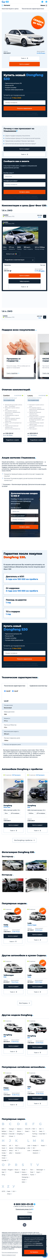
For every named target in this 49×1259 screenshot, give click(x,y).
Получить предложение (24, 108)
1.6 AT (16, 691)
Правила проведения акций (9, 1255)
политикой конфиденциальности (20, 533)
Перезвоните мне (24, 1218)
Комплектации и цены (10, 9)
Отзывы (29, 1212)
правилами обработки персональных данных (27, 114)
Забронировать (24, 281)
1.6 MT (8, 691)
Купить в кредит (24, 64)
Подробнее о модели (12, 440)
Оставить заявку (24, 192)
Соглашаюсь (34, 1252)
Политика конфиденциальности (10, 1252)
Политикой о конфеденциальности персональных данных (33, 1245)
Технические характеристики (33, 9)
